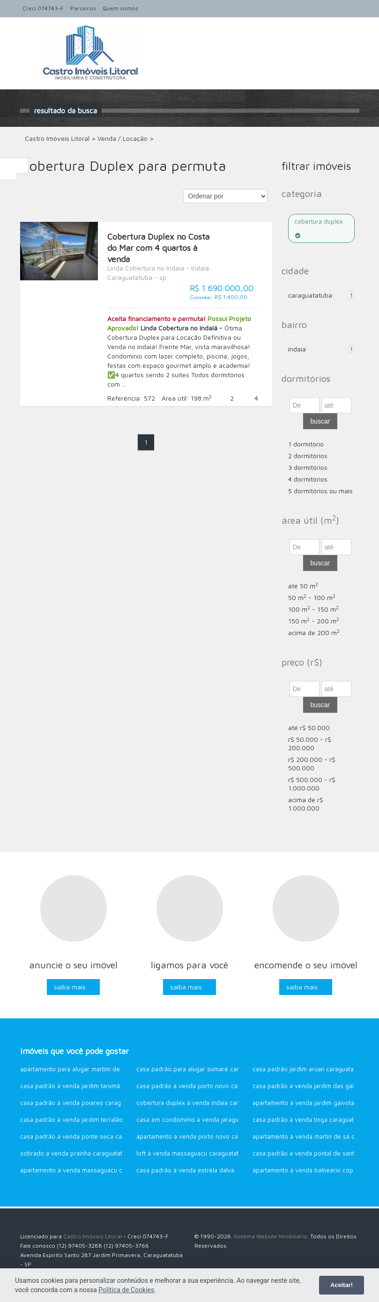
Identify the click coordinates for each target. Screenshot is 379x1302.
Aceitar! (341, 1284)
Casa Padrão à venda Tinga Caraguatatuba (311, 1119)
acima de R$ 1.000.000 (305, 804)
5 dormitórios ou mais (320, 491)
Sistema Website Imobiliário (270, 1236)
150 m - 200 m (313, 621)
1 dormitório (306, 444)
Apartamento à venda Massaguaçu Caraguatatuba (89, 1170)
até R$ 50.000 (309, 727)
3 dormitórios (307, 467)
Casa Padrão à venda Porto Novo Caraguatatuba (203, 1086)
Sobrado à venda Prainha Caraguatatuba (76, 1153)
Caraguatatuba (310, 295)
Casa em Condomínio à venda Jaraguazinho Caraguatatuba (217, 1119)
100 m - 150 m (313, 609)
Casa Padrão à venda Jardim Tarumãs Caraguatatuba (92, 1086)
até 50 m (303, 586)
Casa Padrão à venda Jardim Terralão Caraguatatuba (92, 1119)
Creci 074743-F (43, 8)
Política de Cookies (126, 1290)
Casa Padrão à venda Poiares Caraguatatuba (82, 1102)
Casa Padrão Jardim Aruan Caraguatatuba (309, 1069)
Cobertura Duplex (318, 228)
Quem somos (120, 8)
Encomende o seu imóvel (305, 964)
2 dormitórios (307, 456)
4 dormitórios (307, 479)
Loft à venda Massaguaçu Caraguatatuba (192, 1153)
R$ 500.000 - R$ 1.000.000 (311, 783)
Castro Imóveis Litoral (92, 1236)
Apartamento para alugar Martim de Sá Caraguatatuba (95, 1069)
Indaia (297, 349)
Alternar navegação (28, 39)
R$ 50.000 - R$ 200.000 (309, 743)
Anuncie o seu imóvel (73, 964)
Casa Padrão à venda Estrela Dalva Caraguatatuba (206, 1170)
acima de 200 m (314, 632)
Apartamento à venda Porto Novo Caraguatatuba (203, 1136)
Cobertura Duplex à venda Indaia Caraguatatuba (202, 1102)
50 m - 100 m (311, 597)
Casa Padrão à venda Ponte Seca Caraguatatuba (87, 1136)
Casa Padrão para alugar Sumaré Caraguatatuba (203, 1069)
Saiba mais (70, 987)
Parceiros (83, 8)
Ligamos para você (189, 964)
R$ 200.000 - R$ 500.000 (311, 763)
